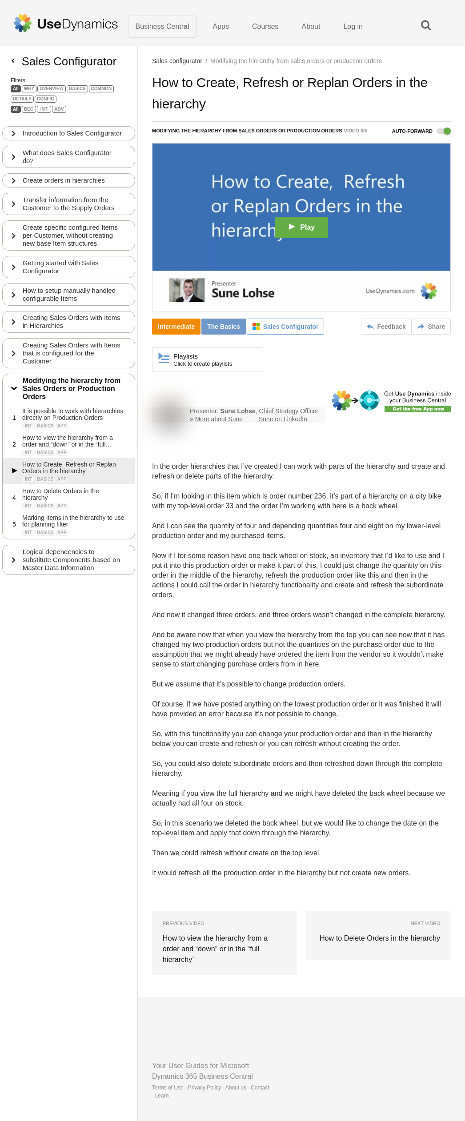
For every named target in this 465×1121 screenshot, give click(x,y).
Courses (265, 26)
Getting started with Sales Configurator (61, 270)
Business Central (162, 26)
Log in (353, 26)
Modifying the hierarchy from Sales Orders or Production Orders (71, 392)
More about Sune (219, 419)
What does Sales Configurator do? (67, 160)
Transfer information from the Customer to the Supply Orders (69, 207)
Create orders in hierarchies (64, 183)
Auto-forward (421, 131)
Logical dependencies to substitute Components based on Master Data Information (71, 563)
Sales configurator (177, 61)
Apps (221, 26)
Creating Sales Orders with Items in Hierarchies (71, 325)
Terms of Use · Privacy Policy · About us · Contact (210, 1077)
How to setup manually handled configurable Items (69, 298)
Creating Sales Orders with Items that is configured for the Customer (71, 357)
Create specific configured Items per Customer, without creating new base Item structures (70, 239)
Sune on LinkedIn (283, 419)
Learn (162, 1085)
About (311, 26)
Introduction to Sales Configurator (72, 136)
